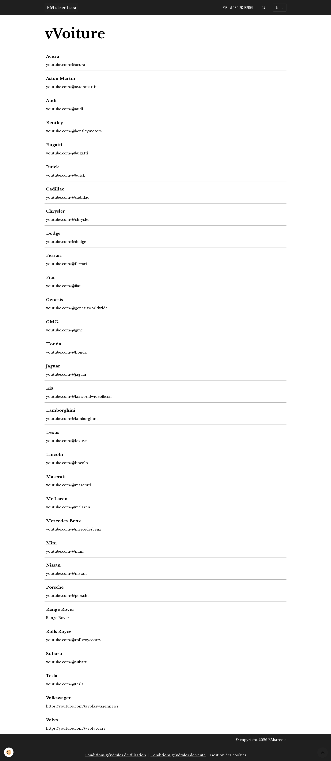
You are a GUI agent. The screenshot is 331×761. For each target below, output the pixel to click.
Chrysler (55, 211)
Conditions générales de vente (179, 755)
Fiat (50, 277)
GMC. (52, 321)
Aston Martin (60, 78)
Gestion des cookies (229, 755)
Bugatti (54, 144)
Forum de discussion (237, 7)
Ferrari (54, 255)
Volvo (52, 719)
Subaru (54, 653)
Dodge (53, 233)
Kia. (50, 388)
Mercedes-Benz (63, 520)
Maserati (56, 476)
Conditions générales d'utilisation (114, 755)
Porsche (55, 587)
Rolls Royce (59, 631)
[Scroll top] (322, 752)
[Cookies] (9, 752)
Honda (53, 343)
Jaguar (53, 365)
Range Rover (60, 609)
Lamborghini (61, 410)
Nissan (53, 565)
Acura (52, 56)
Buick (52, 166)
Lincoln (54, 454)
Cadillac (55, 189)
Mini (51, 542)
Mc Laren (57, 498)
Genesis (54, 299)
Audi (51, 100)
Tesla (52, 675)
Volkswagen (59, 697)
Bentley (54, 122)
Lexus (52, 432)
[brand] (61, 7)
